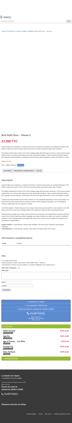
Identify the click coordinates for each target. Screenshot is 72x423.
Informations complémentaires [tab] (24, 171)
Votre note (5, 268)
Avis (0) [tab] (38, 171)
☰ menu (5, 17)
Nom (4, 282)
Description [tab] (8, 171)
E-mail (4, 286)
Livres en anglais (21, 31)
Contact (40, 414)
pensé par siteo (5, 384)
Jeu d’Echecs (11, 31)
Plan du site (48, 414)
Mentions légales (31, 414)
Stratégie (30, 31)
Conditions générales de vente (62, 414)
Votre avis (5, 270)
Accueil (3, 31)
